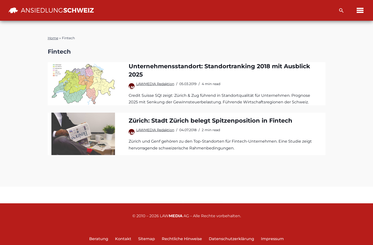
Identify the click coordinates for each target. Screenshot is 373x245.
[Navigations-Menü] (360, 10)
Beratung (98, 238)
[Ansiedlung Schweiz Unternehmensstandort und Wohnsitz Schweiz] (51, 10)
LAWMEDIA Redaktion (155, 84)
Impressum (272, 238)
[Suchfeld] (341, 10)
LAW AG (174, 216)
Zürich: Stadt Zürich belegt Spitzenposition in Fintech (210, 120)
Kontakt (166, 195)
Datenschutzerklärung (231, 238)
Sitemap (146, 238)
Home (53, 38)
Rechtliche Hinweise (182, 238)
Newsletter (203, 195)
